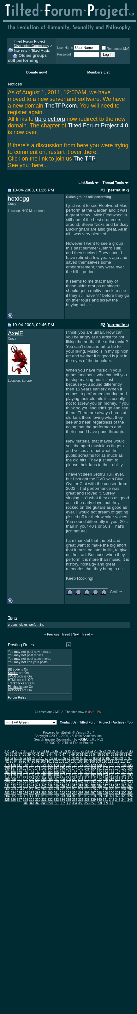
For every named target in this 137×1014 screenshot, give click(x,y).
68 (29, 758)
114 (129, 761)
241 (7, 786)
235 (99, 782)
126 (74, 765)
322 (117, 796)
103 (61, 761)
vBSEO (83, 739)
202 (25, 779)
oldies (23, 624)
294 (74, 792)
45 (55, 754)
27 (104, 751)
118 (25, 765)
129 (93, 765)
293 (68, 792)
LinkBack (86, 183)
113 (123, 761)
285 (19, 792)
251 (68, 786)
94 (16, 761)
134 (124, 765)
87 (112, 758)
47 (64, 754)
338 (87, 799)
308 (31, 796)
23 (87, 751)
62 (130, 754)
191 (87, 775)
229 (62, 782)
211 (81, 779)
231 (74, 782)
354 (74, 803)
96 (24, 761)
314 (68, 796)
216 (111, 779)
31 (122, 751)
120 (37, 765)
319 (99, 796)
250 (62, 786)
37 (20, 754)
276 (93, 789)
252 (74, 786)
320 (105, 796)
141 (37, 768)
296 (87, 792)
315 (74, 796)
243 (19, 786)
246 (37, 786)
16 (56, 751)
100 (43, 761)
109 (98, 761)
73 (51, 758)
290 (50, 792)
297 (93, 792)
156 (130, 768)
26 (100, 751)
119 (31, 765)
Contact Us (68, 722)
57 (108, 754)
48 (68, 754)
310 (44, 796)
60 (121, 754)
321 (111, 796)
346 (25, 803)
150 (93, 768)
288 (37, 792)
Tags (12, 617)
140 (31, 768)
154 (117, 768)
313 (62, 796)
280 (117, 789)
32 (126, 751)
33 (131, 751)
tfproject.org (50, 119)
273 (74, 789)
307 (25, 796)
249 (56, 786)
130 (99, 765)
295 (81, 792)
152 (105, 768)
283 (7, 792)
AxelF (15, 333)
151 (99, 768)
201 (19, 779)
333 (56, 799)
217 (117, 779)
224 (31, 782)
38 (24, 754)
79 (77, 758)
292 (62, 792)
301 (117, 792)
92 (7, 761)
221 (13, 782)
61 (125, 754)
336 (74, 799)
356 (87, 803)
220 (7, 782)
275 (87, 789)
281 (124, 789)
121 (44, 765)
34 (7, 754)
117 (19, 765)
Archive (118, 722)
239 (124, 782)
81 (86, 758)
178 (7, 775)
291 (56, 792)
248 (50, 786)
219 (130, 779)
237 (111, 782)
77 (68, 758)
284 (13, 792)
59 (116, 754)
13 (43, 751)
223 (25, 782)
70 (37, 758)
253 (81, 786)
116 (13, 765)
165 (56, 772)
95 (20, 761)
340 (99, 799)
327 (19, 799)
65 (16, 758)
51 (81, 754)
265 (25, 789)
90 (125, 758)
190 (81, 775)
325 (7, 799)
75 (60, 758)
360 (111, 803)
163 (44, 772)
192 (93, 775)
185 (50, 775)
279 (111, 789)
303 (130, 792)
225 (37, 782)
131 (105, 765)
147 (74, 768)
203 (31, 779)
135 (130, 765)
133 (117, 765)
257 (105, 786)
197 (124, 775)
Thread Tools (113, 183)
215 (105, 779)
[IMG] (11, 676)
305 (13, 796)
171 (93, 772)
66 (20, 758)
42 (42, 754)
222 (19, 782)
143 (50, 768)
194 (105, 775)
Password (64, 54)
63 (7, 758)
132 (111, 765)
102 (55, 761)
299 (105, 792)
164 (50, 772)
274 (81, 789)
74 (55, 758)
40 (33, 754)
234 (93, 782)
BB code (14, 669)
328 (25, 799)
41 (37, 754)
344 (124, 799)
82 (90, 758)
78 (72, 758)
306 (19, 796)
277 (99, 789)
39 (29, 754)
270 (56, 789)
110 (104, 761)
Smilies (13, 673)
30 (117, 751)
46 (60, 754)
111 (110, 761)
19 (69, 751)
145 (62, 768)
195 (111, 775)
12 (38, 751)
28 (108, 751)
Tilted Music (40, 50)
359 (105, 803)
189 (74, 775)
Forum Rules (17, 697)
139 (25, 768)
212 (87, 779)
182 (31, 775)
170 (87, 772)
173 (105, 772)
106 (80, 761)
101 (49, 761)
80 (81, 758)
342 (111, 799)
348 (37, 803)
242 (13, 786)
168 (74, 772)
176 (124, 772)
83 (95, 758)
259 (117, 786)
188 (68, 775)
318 (93, 796)
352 (62, 803)
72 (46, 758)
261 (130, 786)
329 (31, 799)
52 (86, 754)
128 (87, 765)
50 (77, 754)
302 (124, 792)
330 (37, 799)
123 (56, 765)
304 (7, 796)
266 (31, 789)
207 (56, 779)
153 (111, 768)
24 (91, 751)
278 (105, 789)
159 (19, 772)
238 (117, 782)
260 (124, 786)
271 (62, 789)
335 (68, 799)
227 (50, 782)
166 (62, 772)
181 (25, 775)
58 (112, 754)
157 (7, 772)
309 (37, 796)
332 (50, 799)
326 (13, 799)
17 (60, 751)
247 (44, 786)
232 (81, 782)
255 (93, 786)
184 (44, 775)
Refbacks (14, 690)
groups (13, 624)
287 (31, 792)
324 (130, 796)
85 (103, 758)
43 (46, 754)
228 (56, 782)
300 (111, 792)
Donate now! (36, 72)
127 (81, 765)
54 (95, 754)
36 (16, 754)
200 (13, 779)
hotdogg (18, 198)
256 (99, 786)
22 (82, 751)
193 (99, 775)
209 (68, 779)
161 (31, 772)
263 (13, 789)
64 (11, 758)
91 (130, 758)
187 (62, 775)
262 (7, 789)
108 (92, 761)
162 (37, 772)
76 (64, 758)
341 (105, 799)
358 (99, 803)
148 (81, 768)
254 (87, 786)
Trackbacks (16, 683)
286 (25, 792)
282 (130, 789)
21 (78, 751)
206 (50, 779)
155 (124, 768)
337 (81, 799)
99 (37, 761)
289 (44, 792)
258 (111, 786)
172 (99, 772)
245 (31, 786)
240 (130, 782)
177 (130, 772)
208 (62, 779)
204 (37, 779)
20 (73, 751)
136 (7, 768)
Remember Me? (115, 48)
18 (65, 751)
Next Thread (81, 634)
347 (31, 803)
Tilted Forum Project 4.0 (98, 125)
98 (33, 761)
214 (99, 779)
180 (19, 775)
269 (50, 789)
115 (7, 765)
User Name (65, 48)
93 (11, 761)
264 (19, 789)
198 (130, 775)
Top (130, 722)
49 (72, 754)
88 (116, 758)
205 (44, 779)
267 (37, 789)
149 (87, 768)
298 (99, 792)
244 (25, 786)
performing (37, 624)
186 (56, 775)
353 (68, 803)
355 (81, 803)
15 (52, 751)
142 (44, 768)
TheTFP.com (61, 106)
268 (44, 789)
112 (117, 761)
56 (103, 754)
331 (44, 799)
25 (96, 751)
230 (68, 782)
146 (68, 768)
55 (99, 754)
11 (34, 751)
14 (47, 751)
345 (130, 799)
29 (113, 751)
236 (105, 782)
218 (124, 779)
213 (93, 779)
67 (24, 758)
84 (99, 758)
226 (44, 782)
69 (33, 758)
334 (62, 799)
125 (68, 765)
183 (37, 775)
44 (51, 754)
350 (50, 803)
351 (56, 803)
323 (124, 796)
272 (68, 789)
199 (7, 779)
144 (56, 768)
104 (67, 761)
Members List (98, 72)
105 (73, 761)
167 (68, 772)
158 (13, 772)
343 (117, 799)
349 (44, 803)
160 (25, 772)
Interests (20, 50)
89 (121, 758)
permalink (118, 190)
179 (13, 775)
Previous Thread (58, 634)
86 (108, 758)
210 (74, 779)
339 (93, 799)
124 (62, 765)
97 (29, 761)
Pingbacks (15, 687)
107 (86, 761)
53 (90, 754)
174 (111, 772)
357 (93, 803)
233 (87, 782)
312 (56, 796)
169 (81, 772)
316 (81, 796)
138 (19, 768)
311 (50, 796)
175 (117, 772)
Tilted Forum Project (94, 722)
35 (11, 754)
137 (13, 768)
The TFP (85, 158)
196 (117, 775)
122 (50, 765)
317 (87, 796)
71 (42, 758)
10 (30, 751)
